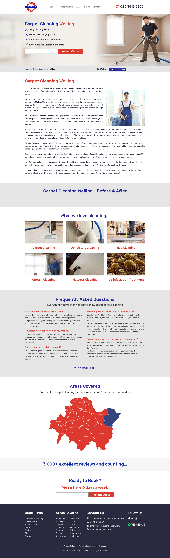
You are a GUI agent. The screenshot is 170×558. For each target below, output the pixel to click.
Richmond (74, 527)
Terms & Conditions (87, 546)
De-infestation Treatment (126, 279)
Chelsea (59, 524)
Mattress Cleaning (85, 279)
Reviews (86, 7)
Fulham (59, 533)
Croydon (59, 530)
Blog (27, 533)
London (73, 521)
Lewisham (74, 518)
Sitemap (102, 546)
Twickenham (75, 530)
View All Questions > (85, 367)
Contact (96, 7)
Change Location (117, 69)
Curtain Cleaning (44, 279)
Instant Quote (31, 524)
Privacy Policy (69, 546)
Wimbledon (74, 536)
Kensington (61, 536)
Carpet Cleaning (44, 247)
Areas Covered (66, 7)
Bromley (59, 521)
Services (53, 7)
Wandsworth (75, 533)
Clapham (60, 527)
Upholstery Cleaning (85, 247)
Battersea (60, 518)
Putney (73, 524)
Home (27, 69)
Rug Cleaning (126, 247)
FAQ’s (77, 7)
